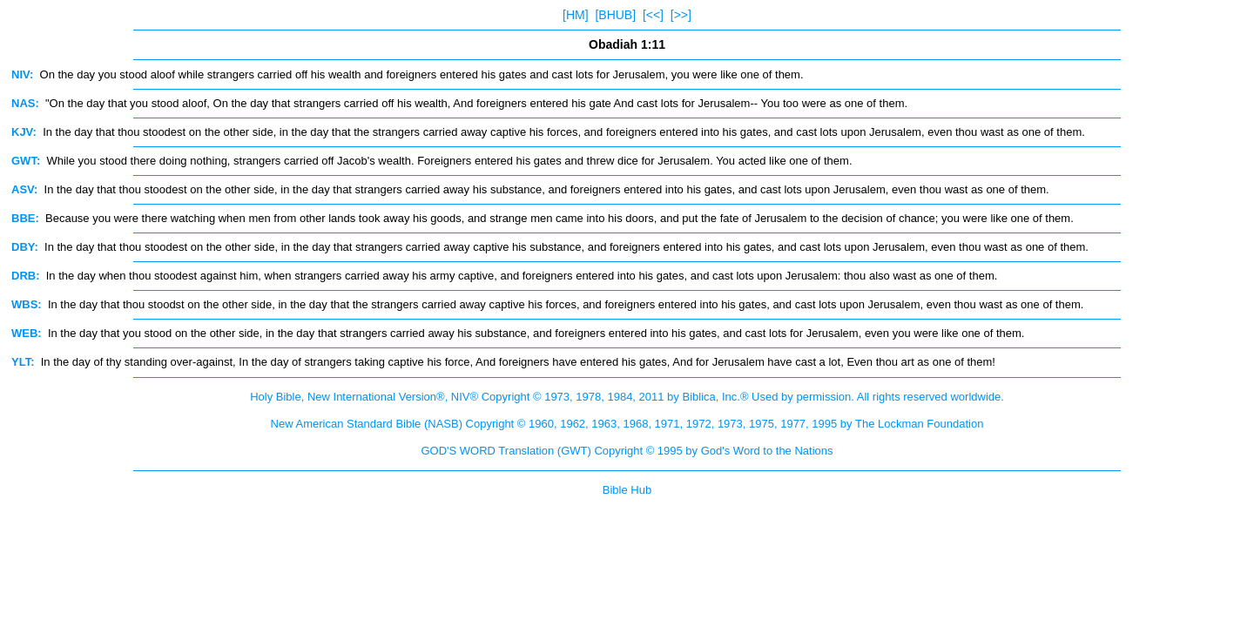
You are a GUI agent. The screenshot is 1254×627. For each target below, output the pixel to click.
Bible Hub (627, 489)
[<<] (653, 15)
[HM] (576, 15)
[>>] (681, 15)
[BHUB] (615, 15)
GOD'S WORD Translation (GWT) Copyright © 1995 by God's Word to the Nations (627, 450)
